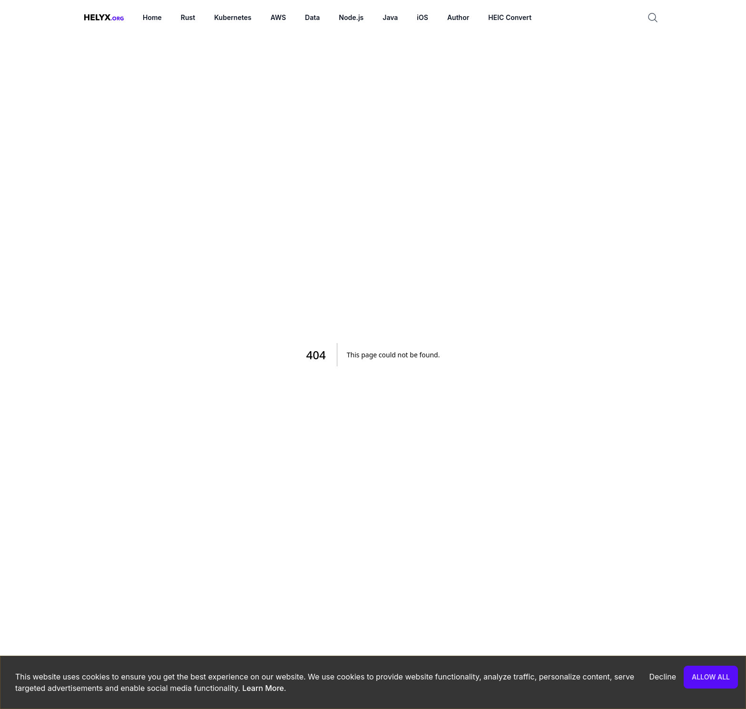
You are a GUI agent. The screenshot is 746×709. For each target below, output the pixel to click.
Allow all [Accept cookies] (711, 677)
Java (390, 17)
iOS (422, 17)
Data (312, 17)
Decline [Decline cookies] (662, 676)
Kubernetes (232, 17)
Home (152, 17)
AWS (278, 17)
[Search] (656, 17)
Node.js (351, 17)
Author (458, 17)
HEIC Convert (509, 17)
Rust (188, 17)
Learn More (262, 688)
